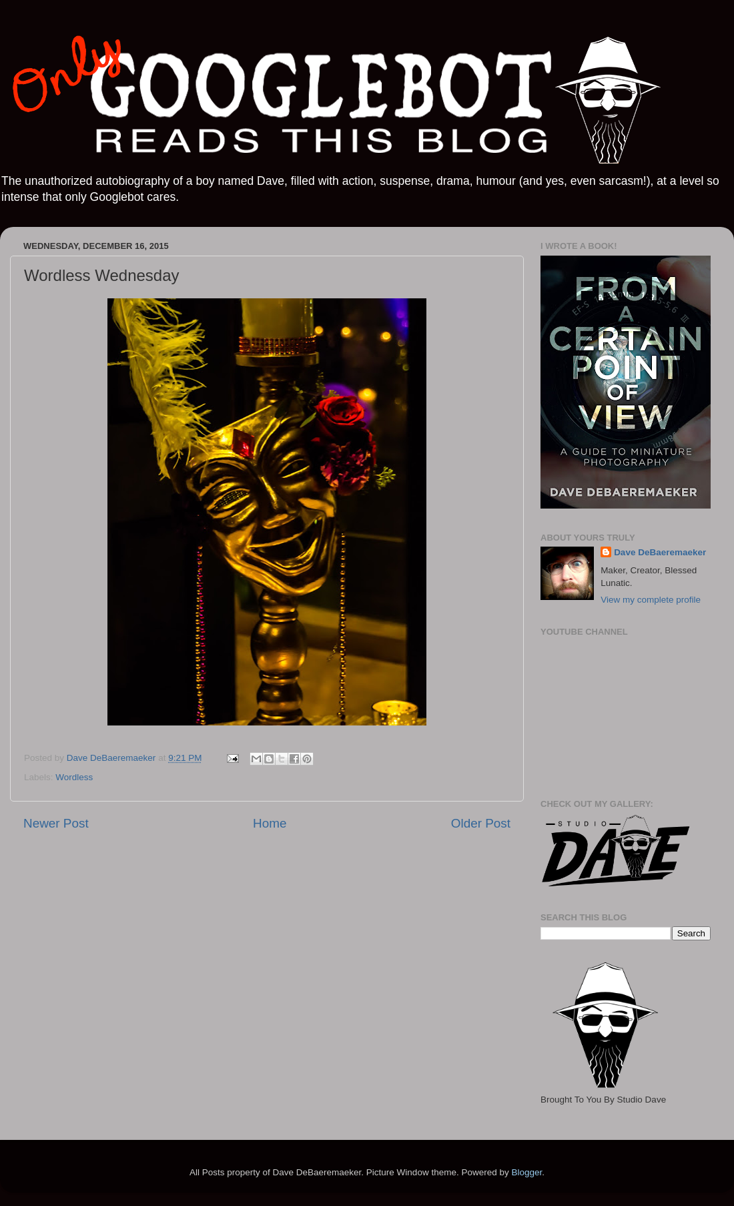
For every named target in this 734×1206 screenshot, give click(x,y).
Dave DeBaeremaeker (660, 552)
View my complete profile (651, 600)
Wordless (74, 777)
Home (269, 823)
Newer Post (56, 823)
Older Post (480, 823)
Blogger (526, 1172)
